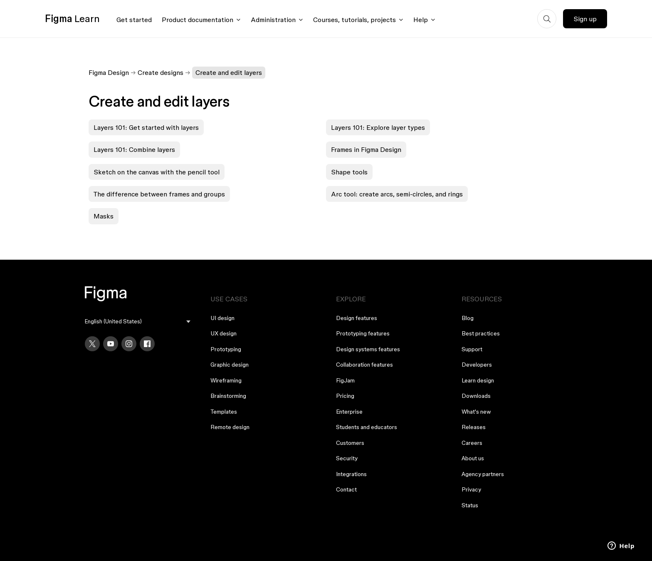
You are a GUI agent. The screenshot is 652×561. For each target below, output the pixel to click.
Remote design (229, 427)
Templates (223, 411)
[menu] (137, 321)
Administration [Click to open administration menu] (273, 19)
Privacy (471, 489)
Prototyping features (363, 333)
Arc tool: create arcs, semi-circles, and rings (397, 194)
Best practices (481, 333)
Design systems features (368, 349)
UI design (222, 318)
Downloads (476, 395)
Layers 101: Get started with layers (146, 127)
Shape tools (349, 172)
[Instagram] (128, 343)
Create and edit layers (228, 72)
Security (347, 458)
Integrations (351, 474)
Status (470, 505)
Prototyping (225, 349)
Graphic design (229, 364)
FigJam (345, 380)
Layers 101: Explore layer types (378, 127)
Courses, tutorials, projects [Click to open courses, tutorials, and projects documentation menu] (354, 19)
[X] (92, 343)
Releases (474, 427)
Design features (356, 318)
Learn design (478, 380)
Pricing (345, 395)
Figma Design (109, 72)
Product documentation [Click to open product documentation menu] (197, 19)
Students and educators (366, 427)
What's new (476, 411)
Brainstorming (228, 395)
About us (473, 458)
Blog (468, 318)
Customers (350, 442)
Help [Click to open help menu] (420, 19)
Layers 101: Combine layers (134, 149)
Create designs (160, 72)
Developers (477, 364)
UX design (223, 333)
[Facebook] (147, 343)
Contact (346, 489)
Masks (104, 216)
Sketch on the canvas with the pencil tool (157, 172)
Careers (472, 442)
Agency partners (483, 474)
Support (472, 349)
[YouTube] (110, 343)
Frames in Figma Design (366, 149)
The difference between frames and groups (159, 194)
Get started (134, 19)
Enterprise (349, 411)
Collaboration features (364, 364)
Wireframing (226, 380)
